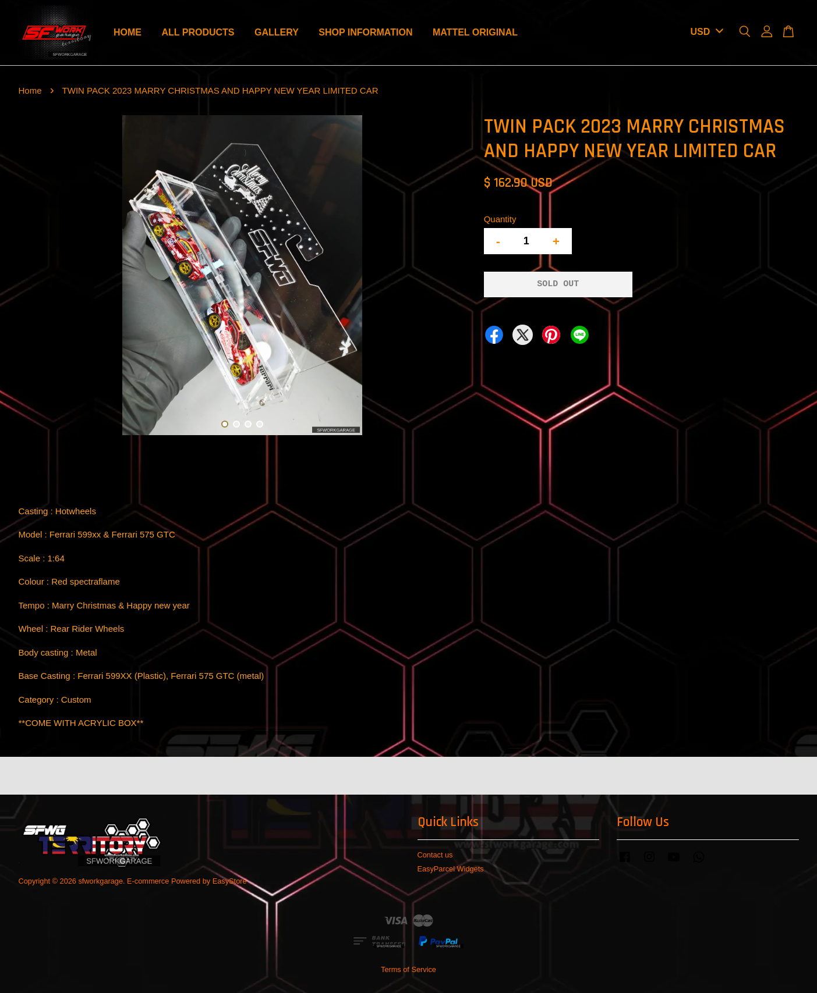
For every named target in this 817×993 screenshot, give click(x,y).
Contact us (435, 854)
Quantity (500, 219)
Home (30, 90)
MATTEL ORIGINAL (475, 32)
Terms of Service (408, 969)
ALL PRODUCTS (197, 32)
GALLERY (276, 32)
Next (450, 277)
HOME (128, 32)
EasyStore (230, 881)
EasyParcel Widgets (451, 868)
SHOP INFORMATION (365, 32)
